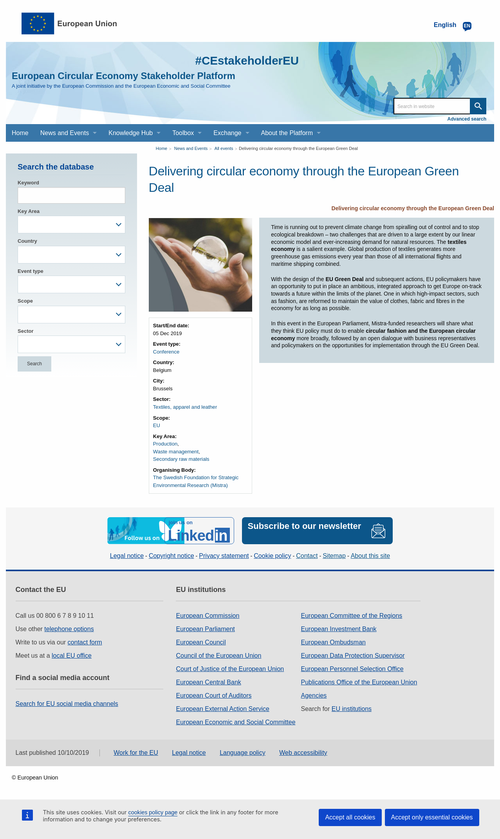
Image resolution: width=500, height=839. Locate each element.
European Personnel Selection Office (352, 668)
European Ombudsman (333, 641)
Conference (166, 352)
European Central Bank (208, 681)
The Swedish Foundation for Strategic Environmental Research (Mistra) (195, 481)
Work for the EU (136, 752)
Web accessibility (303, 752)
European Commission (207, 615)
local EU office (72, 654)
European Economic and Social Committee (235, 721)
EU (156, 425)
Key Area (29, 211)
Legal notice (127, 555)
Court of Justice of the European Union (230, 668)
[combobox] (71, 224)
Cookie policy (272, 555)
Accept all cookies (350, 817)
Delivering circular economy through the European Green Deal (298, 148)
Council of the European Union (218, 654)
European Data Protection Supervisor (353, 654)
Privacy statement (224, 555)
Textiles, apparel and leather (185, 407)
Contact (307, 555)
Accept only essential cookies (432, 817)
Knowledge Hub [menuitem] (130, 133)
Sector (25, 331)
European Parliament (205, 628)
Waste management (176, 451)
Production (165, 444)
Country (27, 241)
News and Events (191, 148)
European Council (201, 641)
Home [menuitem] (20, 133)
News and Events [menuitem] (64, 133)
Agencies (314, 694)
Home (161, 148)
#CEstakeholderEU (246, 60)
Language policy (242, 752)
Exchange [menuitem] (227, 133)
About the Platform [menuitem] (287, 133)
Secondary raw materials (181, 459)
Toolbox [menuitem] (183, 133)
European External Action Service (222, 708)
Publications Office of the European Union (359, 681)
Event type (30, 271)
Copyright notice (171, 555)
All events (224, 148)
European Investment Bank (339, 628)
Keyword (28, 183)
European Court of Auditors (213, 694)
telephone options (69, 628)
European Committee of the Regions (352, 615)
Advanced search (467, 119)
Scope (25, 301)
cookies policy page (153, 812)
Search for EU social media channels (67, 703)
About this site (370, 555)
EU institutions (352, 708)
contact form (85, 641)
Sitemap (334, 555)
